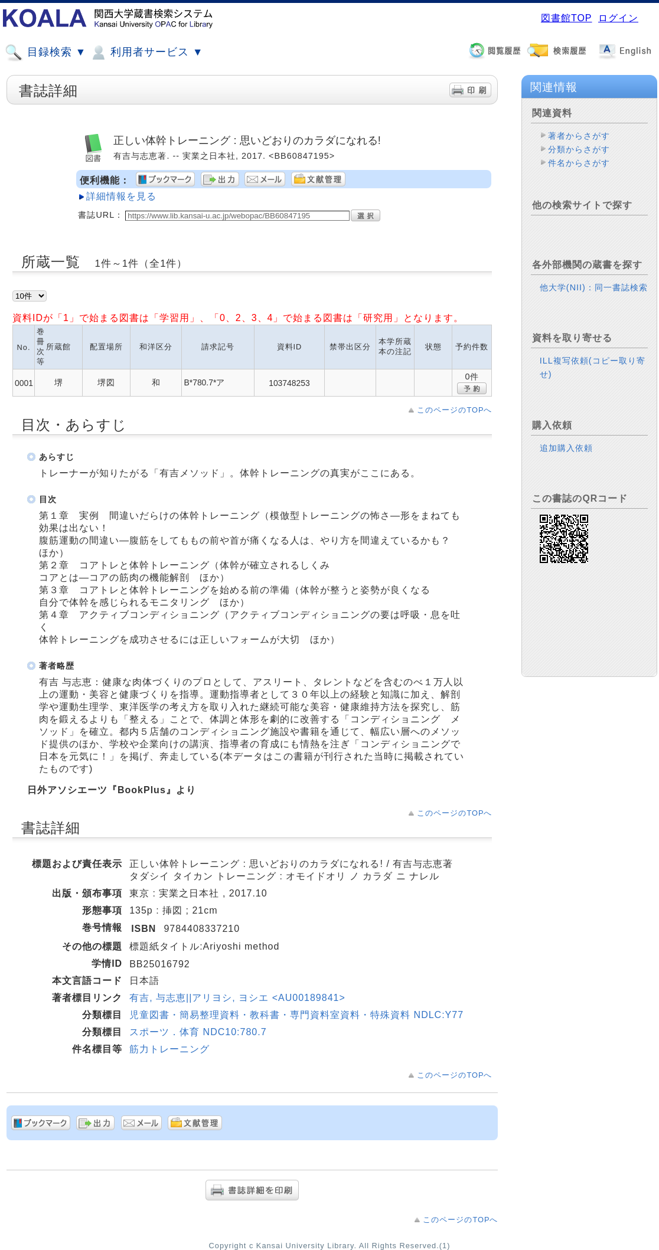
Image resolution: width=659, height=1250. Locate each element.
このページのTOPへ (454, 409)
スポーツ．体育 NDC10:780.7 (197, 1032)
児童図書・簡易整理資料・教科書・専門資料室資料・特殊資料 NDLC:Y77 (296, 1015)
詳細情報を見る (121, 196)
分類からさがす (579, 149)
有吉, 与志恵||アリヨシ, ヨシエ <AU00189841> (237, 998)
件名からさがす (579, 163)
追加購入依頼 (566, 448)
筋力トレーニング (169, 1049)
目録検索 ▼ (45, 52)
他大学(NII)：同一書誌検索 (594, 287)
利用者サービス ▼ (146, 52)
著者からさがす (579, 135)
